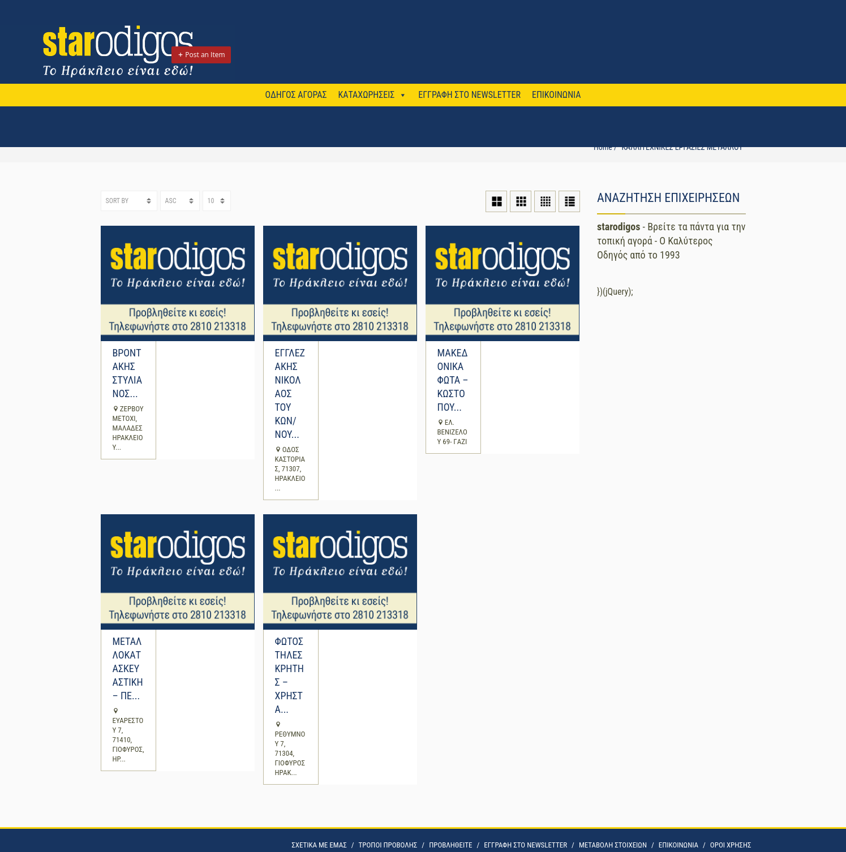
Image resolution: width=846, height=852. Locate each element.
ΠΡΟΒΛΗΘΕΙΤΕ (450, 845)
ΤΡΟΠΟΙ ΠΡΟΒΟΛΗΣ (388, 845)
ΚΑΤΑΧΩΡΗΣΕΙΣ (366, 94)
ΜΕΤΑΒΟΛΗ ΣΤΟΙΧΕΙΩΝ (613, 845)
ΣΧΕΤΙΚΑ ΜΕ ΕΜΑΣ (318, 845)
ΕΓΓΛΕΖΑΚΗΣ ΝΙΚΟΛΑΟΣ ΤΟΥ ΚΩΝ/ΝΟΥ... (290, 393)
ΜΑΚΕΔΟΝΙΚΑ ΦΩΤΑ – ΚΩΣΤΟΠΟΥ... (453, 380)
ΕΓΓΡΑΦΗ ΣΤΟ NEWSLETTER (469, 94)
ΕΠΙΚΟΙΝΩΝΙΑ (556, 94)
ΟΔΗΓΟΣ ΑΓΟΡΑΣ (296, 94)
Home (603, 147)
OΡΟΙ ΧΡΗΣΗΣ (730, 845)
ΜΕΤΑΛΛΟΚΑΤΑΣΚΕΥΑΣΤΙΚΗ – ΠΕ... (128, 668)
